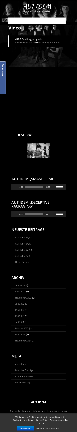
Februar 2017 (22, 328)
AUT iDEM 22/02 (23, 249)
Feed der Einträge (24, 370)
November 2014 (23, 340)
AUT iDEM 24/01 (23, 243)
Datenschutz (39, 411)
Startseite (15, 411)
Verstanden (25, 428)
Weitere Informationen (47, 428)
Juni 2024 (20, 285)
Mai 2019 (19, 310)
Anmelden (20, 364)
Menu (12, 20)
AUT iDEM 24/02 (23, 237)
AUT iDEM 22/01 (23, 256)
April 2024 (20, 291)
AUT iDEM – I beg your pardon (29, 39)
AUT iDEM (37, 6)
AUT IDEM (33, 42)
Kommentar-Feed (24, 376)
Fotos (64, 411)
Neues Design (22, 262)
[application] (38, 187)
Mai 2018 (19, 316)
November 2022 (23, 297)
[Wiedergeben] (15, 186)
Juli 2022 (20, 303)
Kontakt (26, 411)
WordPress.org (23, 382)
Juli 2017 (19, 322)
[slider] (34, 187)
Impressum (53, 411)
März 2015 (20, 334)
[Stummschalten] (53, 186)
